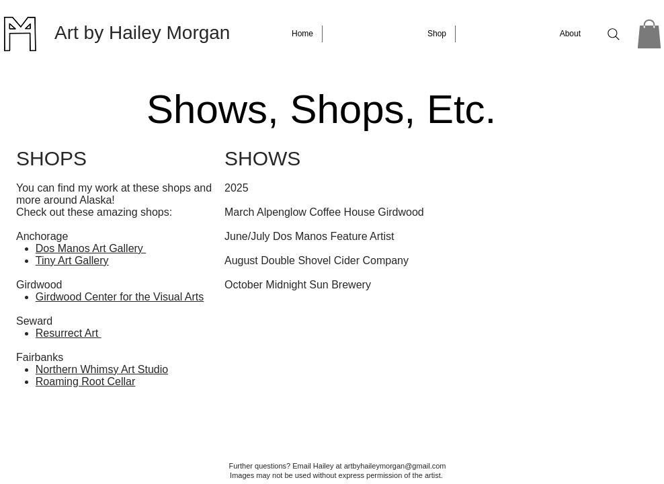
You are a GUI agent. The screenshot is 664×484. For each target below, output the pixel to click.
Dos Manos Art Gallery (91, 248)
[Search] (613, 34)
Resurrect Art (68, 333)
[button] (649, 33)
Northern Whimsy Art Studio (102, 369)
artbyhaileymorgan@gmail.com (395, 466)
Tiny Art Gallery (72, 260)
